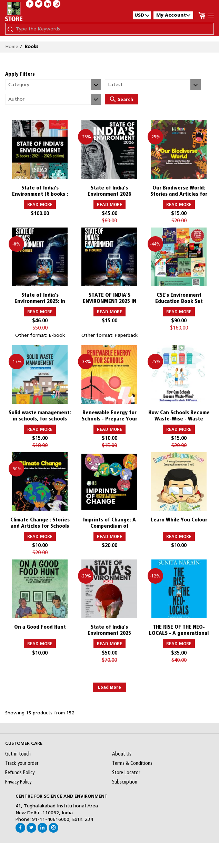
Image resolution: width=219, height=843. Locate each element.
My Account (173, 15)
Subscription (124, 782)
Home (11, 46)
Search (121, 99)
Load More (109, 687)
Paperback (126, 335)
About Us (121, 754)
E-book (57, 335)
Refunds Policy (19, 772)
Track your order (21, 763)
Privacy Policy (18, 782)
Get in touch (18, 754)
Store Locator (126, 772)
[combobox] (113, 28)
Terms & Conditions (132, 763)
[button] (142, 15)
